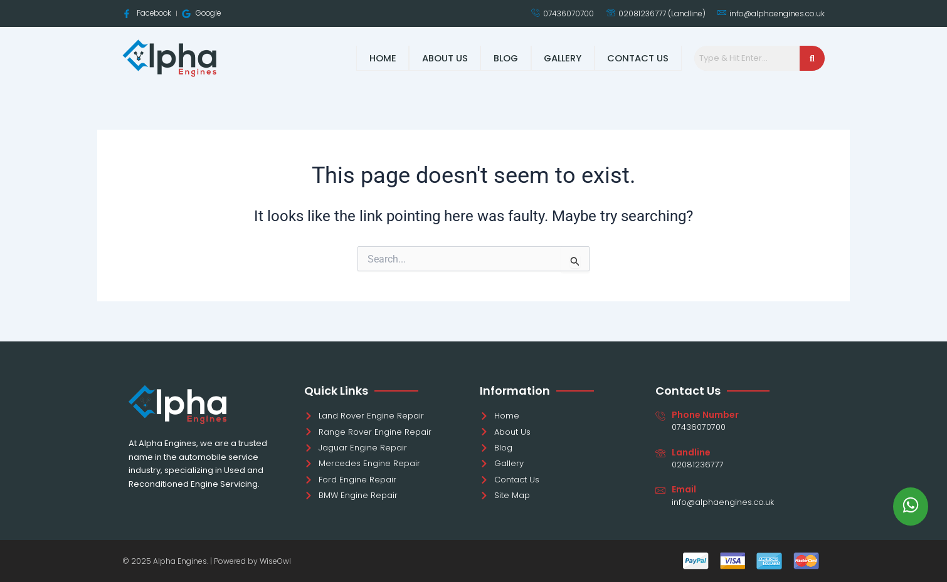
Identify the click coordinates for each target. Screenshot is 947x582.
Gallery (563, 58)
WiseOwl (275, 561)
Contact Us (638, 58)
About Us (444, 58)
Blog (505, 58)
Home (382, 58)
